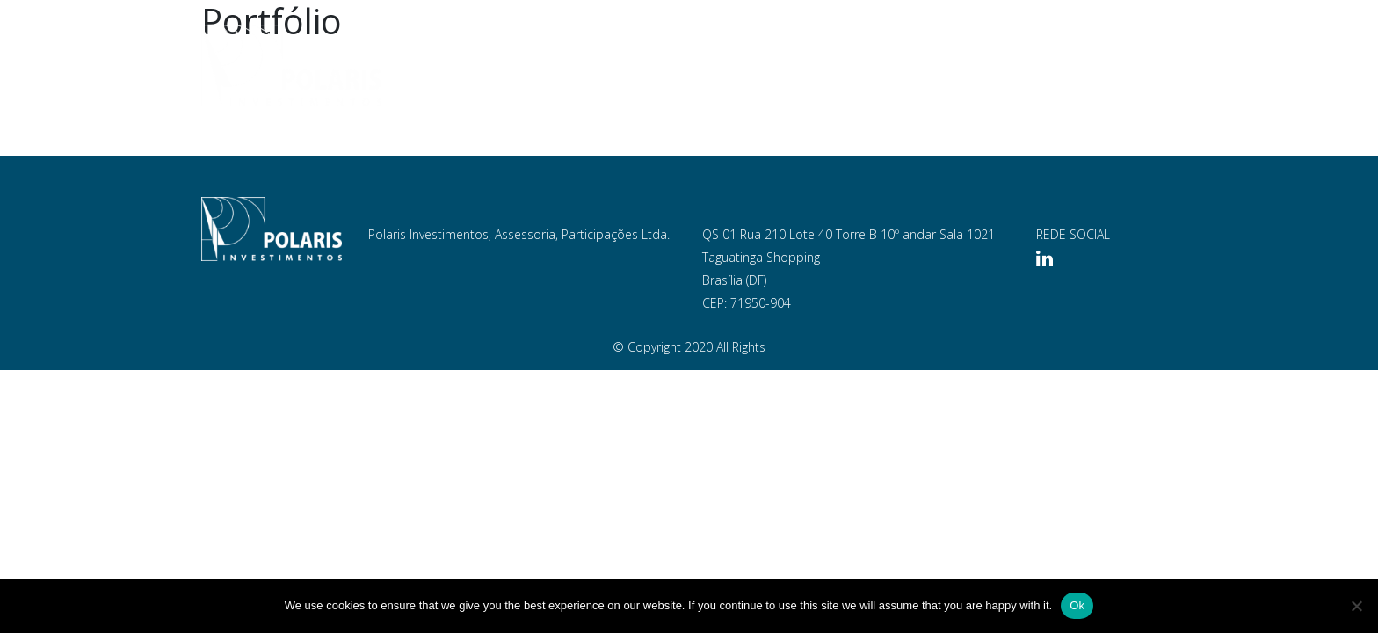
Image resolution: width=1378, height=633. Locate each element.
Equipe (778, 66)
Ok (1077, 605)
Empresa (701, 66)
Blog (1055, 66)
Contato (1129, 66)
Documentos (967, 66)
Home (628, 66)
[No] (1356, 606)
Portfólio (861, 66)
